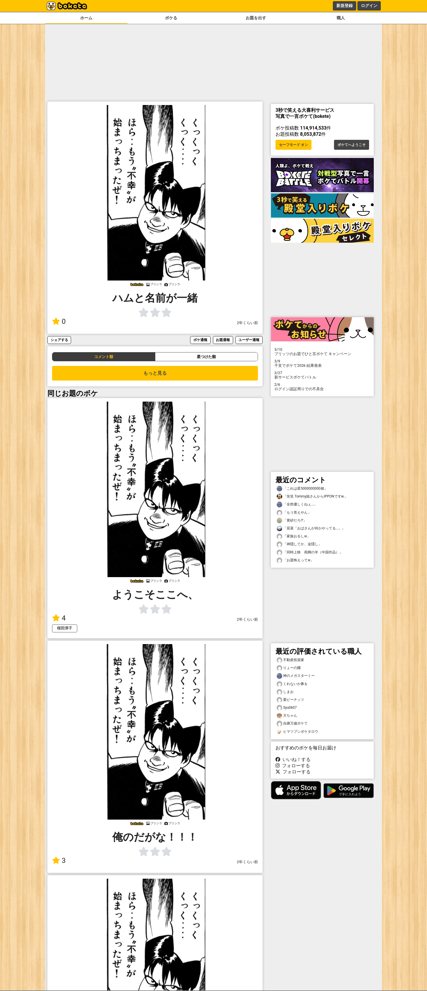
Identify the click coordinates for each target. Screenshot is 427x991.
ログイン (369, 5)
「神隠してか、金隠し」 (299, 544)
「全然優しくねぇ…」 (297, 504)
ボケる (171, 18)
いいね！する (293, 759)
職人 (341, 18)
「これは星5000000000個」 (302, 488)
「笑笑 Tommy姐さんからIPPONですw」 (312, 496)
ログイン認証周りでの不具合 (322, 386)
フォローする (293, 765)
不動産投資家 (290, 660)
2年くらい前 (247, 323)
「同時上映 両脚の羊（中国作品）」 (310, 552)
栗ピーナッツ (290, 700)
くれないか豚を (292, 684)
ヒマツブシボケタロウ (297, 731)
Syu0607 (287, 707)
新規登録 (344, 5)
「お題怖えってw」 (295, 560)
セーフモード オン (293, 145)
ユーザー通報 (248, 340)
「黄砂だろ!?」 (292, 520)
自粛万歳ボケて (292, 723)
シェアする (59, 340)
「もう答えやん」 (294, 512)
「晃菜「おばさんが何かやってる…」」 (311, 528)
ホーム (86, 18)
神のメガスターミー (296, 676)
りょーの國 (289, 668)
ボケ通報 (200, 340)
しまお (285, 692)
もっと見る (155, 373)
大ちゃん (287, 715)
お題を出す (256, 18)
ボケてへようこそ (352, 145)
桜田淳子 (64, 628)
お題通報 (223, 340)
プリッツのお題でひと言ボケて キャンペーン (322, 351)
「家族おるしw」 (293, 536)
